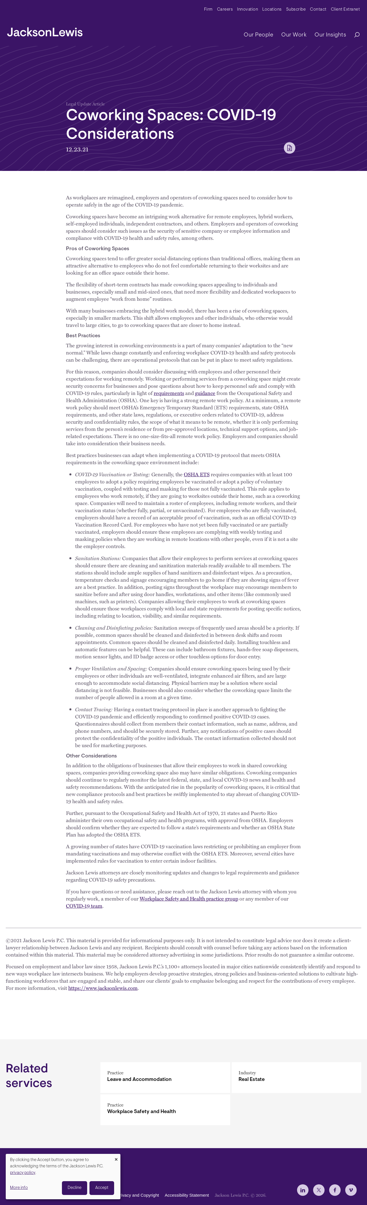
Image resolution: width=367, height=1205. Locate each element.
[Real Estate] (297, 1077)
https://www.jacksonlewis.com (103, 988)
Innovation (247, 9)
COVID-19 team (84, 905)
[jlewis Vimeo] (351, 1190)
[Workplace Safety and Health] (165, 1109)
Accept (101, 1188)
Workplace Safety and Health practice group (189, 898)
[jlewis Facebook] (335, 1190)
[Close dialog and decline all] (116, 1157)
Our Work (294, 35)
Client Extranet (345, 9)
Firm (208, 9)
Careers (225, 9)
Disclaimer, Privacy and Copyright (127, 1195)
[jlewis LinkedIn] (303, 1190)
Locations (272, 9)
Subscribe (296, 9)
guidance (205, 393)
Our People (258, 35)
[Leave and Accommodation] (165, 1077)
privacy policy (22, 1173)
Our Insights (330, 35)
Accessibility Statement (187, 1195)
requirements (169, 393)
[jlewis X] (319, 1190)
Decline (74, 1188)
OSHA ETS (197, 474)
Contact (318, 9)
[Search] (354, 35)
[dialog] (63, 1176)
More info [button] (19, 1188)
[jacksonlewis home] (45, 30)
